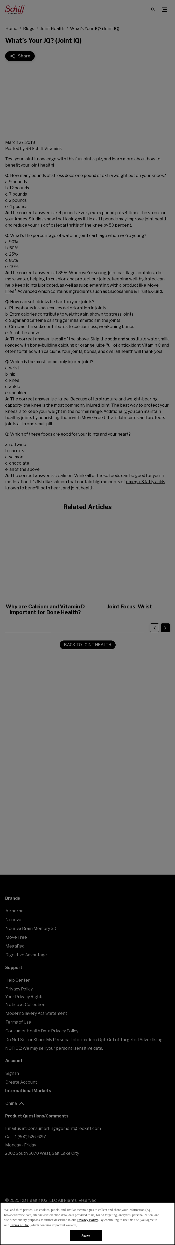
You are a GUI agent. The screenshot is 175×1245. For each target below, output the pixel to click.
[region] (87, 1223)
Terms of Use (19, 1225)
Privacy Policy (87, 1220)
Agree (85, 1235)
